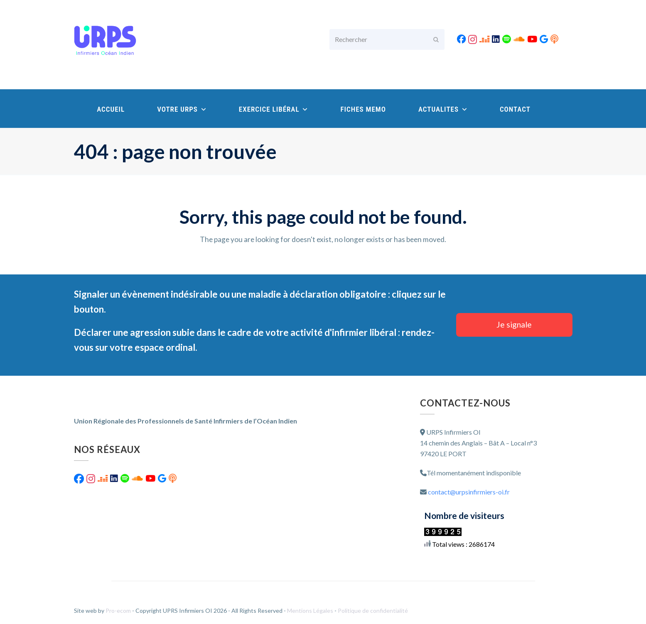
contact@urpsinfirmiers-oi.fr (469, 492)
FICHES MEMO (363, 109)
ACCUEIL (111, 109)
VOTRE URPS (181, 109)
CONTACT (515, 109)
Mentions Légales (310, 610)
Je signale (514, 324)
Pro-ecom (119, 610)
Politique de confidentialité (373, 610)
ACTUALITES (442, 109)
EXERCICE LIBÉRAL (273, 109)
